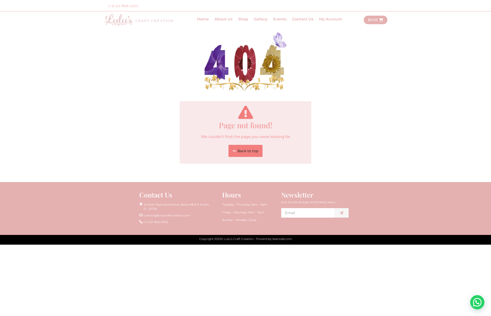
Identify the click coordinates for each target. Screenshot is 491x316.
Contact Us (302, 19)
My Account (330, 19)
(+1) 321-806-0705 (123, 5)
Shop (243, 19)
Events (279, 19)
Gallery (260, 19)
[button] (245, 151)
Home (203, 19)
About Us (223, 19)
